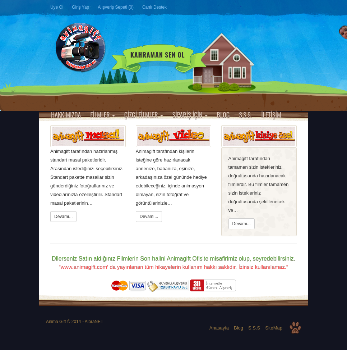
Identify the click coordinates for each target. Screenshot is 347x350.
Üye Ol (56, 7)
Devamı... (63, 216)
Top (295, 328)
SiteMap (273, 328)
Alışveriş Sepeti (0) (116, 7)
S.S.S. (245, 114)
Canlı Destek (154, 7)
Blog (238, 328)
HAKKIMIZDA (66, 114)
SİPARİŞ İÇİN (190, 114)
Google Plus (276, 7)
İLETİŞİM (271, 114)
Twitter (264, 7)
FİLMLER (102, 114)
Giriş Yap (80, 7)
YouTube (301, 7)
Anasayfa (54, 103)
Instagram (288, 7)
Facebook (252, 7)
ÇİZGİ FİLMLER (143, 114)
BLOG (223, 114)
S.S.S (254, 328)
